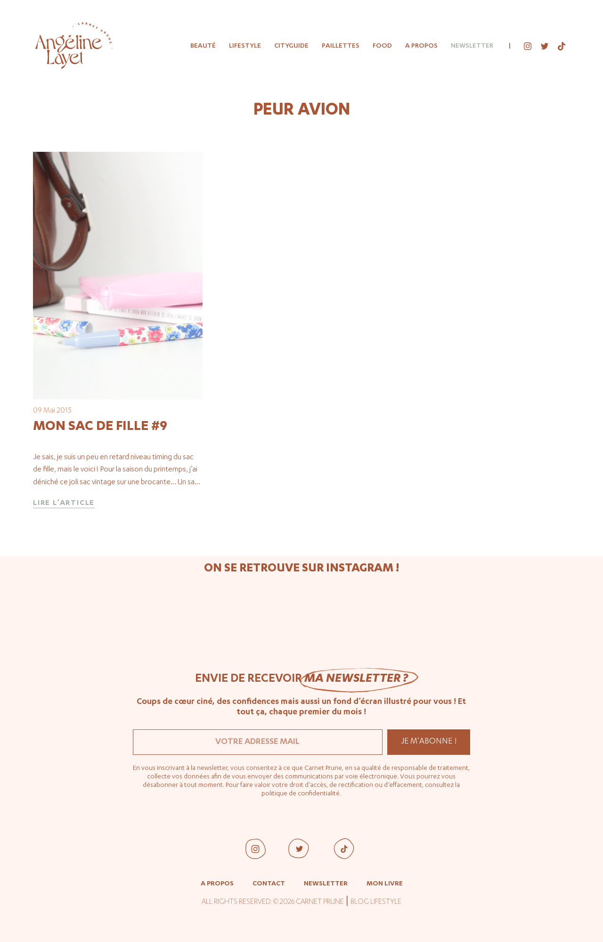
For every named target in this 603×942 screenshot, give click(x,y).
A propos (421, 46)
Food (382, 46)
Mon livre (385, 884)
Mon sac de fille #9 (100, 427)
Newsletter (472, 46)
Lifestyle (245, 46)
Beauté (203, 46)
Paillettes (340, 46)
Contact (269, 884)
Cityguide (291, 46)
